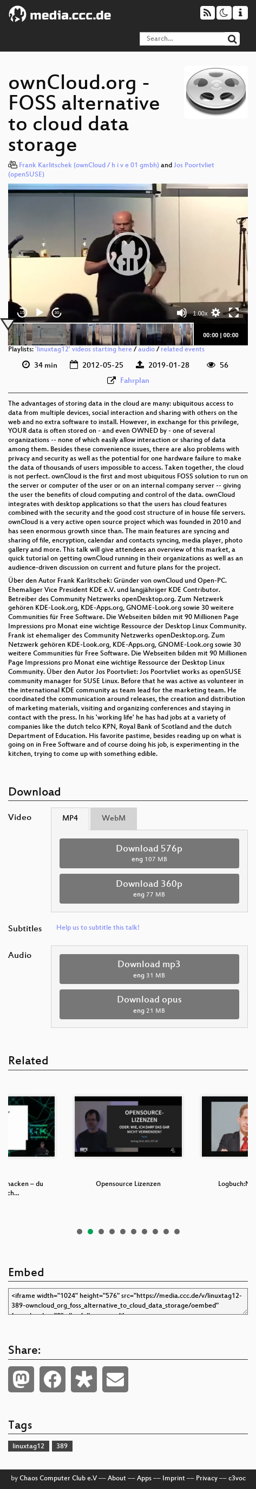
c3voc (237, 1478)
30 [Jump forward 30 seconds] (57, 312)
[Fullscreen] (233, 312)
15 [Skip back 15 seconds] (22, 312)
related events (183, 350)
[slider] (100, 334)
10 (177, 1231)
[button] (128, 253)
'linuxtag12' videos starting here (83, 350)
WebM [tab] (114, 818)
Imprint (173, 1478)
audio (146, 350)
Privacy (207, 1478)
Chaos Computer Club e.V (58, 1478)
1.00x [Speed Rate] (200, 313)
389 (62, 1446)
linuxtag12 (28, 1446)
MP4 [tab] (70, 818)
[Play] (39, 312)
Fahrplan (134, 381)
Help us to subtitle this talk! (98, 928)
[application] (128, 254)
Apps (144, 1478)
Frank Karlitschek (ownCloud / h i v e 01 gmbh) (89, 165)
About (117, 1478)
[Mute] (181, 312)
